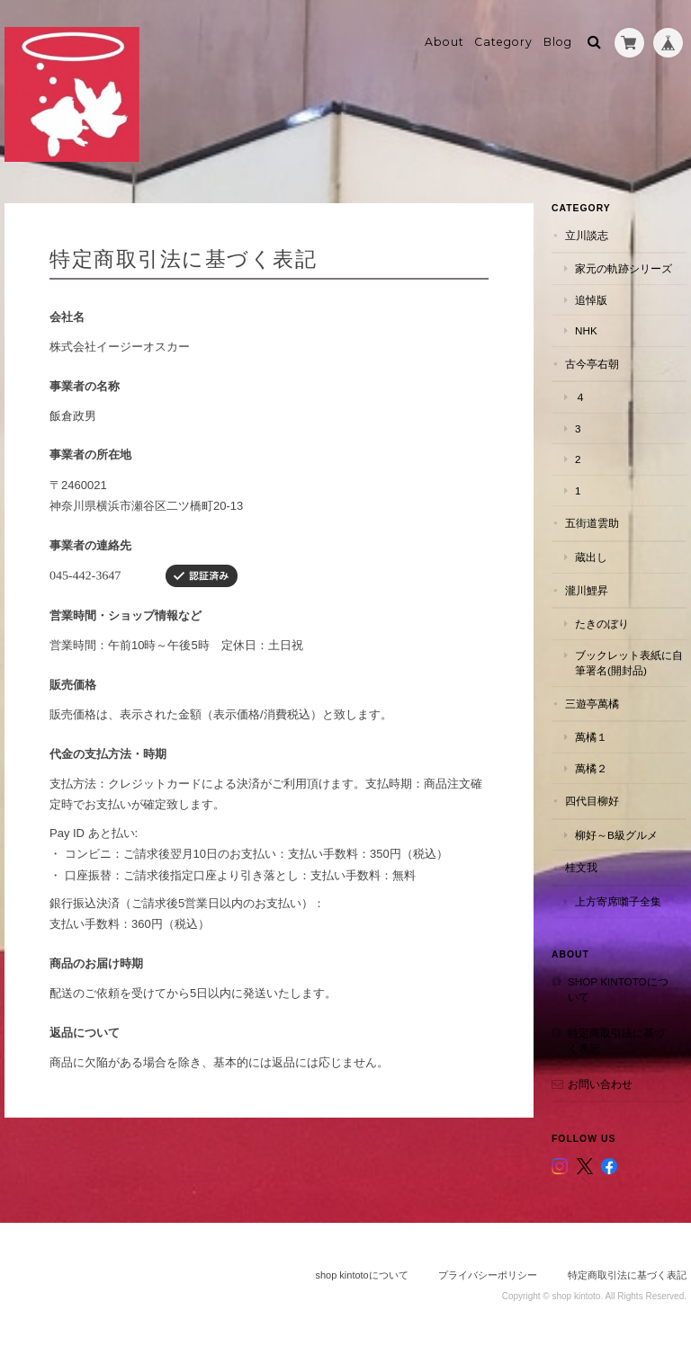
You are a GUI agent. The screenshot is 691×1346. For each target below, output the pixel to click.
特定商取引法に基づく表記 (616, 1041)
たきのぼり (602, 623)
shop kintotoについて (618, 989)
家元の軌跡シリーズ (623, 268)
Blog (557, 42)
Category (503, 42)
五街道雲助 (592, 523)
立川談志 (586, 235)
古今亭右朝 (592, 364)
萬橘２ (591, 768)
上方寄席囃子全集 (618, 901)
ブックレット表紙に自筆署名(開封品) (629, 663)
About (444, 42)
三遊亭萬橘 (592, 703)
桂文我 (581, 867)
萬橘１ (591, 737)
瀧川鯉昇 (586, 590)
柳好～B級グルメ (616, 835)
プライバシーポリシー (487, 1275)
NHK (586, 330)
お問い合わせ (600, 1084)
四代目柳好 (592, 801)
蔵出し (591, 557)
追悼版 (591, 300)
